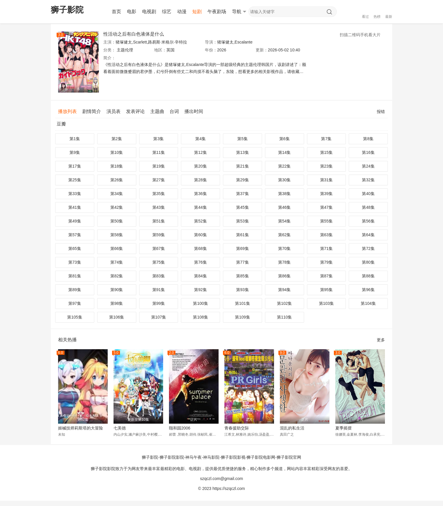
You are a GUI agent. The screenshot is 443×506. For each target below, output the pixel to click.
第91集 (158, 289)
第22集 (284, 166)
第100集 (200, 303)
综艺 (166, 11)
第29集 (242, 180)
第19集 (158, 166)
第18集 (116, 166)
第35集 (158, 193)
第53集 (242, 221)
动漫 (181, 11)
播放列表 (67, 111)
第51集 (158, 221)
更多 (381, 340)
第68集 (200, 248)
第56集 (368, 221)
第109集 (242, 317)
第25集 (74, 180)
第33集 (74, 193)
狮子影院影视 (233, 457)
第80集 (368, 262)
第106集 (116, 317)
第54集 (284, 221)
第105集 (74, 317)
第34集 (116, 193)
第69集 (242, 248)
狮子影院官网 (289, 457)
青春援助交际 (236, 428)
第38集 (284, 193)
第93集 (242, 289)
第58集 (116, 234)
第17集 (74, 166)
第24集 (368, 166)
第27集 (158, 180)
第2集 (116, 138)
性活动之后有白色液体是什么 (133, 34)
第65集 (74, 248)
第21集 (242, 166)
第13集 (242, 152)
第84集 (200, 276)
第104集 (368, 303)
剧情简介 (91, 111)
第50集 (116, 221)
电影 (131, 11)
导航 (239, 11)
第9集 (74, 152)
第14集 (284, 152)
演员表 (114, 111)
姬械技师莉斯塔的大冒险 (80, 428)
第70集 (284, 248)
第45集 (242, 207)
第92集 (200, 289)
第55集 (326, 221)
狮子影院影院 (172, 457)
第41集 (74, 207)
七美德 (120, 428)
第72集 (368, 248)
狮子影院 (150, 457)
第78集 (284, 262)
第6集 (284, 138)
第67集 (158, 248)
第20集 (200, 166)
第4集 (200, 138)
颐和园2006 (179, 428)
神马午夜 (193, 457)
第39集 (326, 193)
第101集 (242, 303)
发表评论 (135, 111)
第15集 (326, 152)
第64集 (368, 234)
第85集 (242, 276)
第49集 (74, 221)
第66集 (116, 248)
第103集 (326, 303)
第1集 (74, 138)
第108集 (200, 317)
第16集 (368, 152)
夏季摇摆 (343, 428)
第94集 (284, 289)
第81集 (74, 276)
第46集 (284, 207)
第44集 (200, 207)
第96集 (368, 289)
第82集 (116, 276)
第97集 (74, 303)
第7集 (326, 138)
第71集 (326, 248)
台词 (174, 111)
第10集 (116, 152)
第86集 (284, 276)
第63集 (326, 234)
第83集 (158, 276)
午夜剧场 (216, 11)
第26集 (116, 180)
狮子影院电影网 (261, 457)
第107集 (158, 317)
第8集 (368, 138)
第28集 (200, 180)
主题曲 (157, 111)
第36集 (200, 193)
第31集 (326, 180)
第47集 (326, 207)
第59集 (158, 234)
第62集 (284, 234)
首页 (116, 11)
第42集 (116, 207)
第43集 (158, 207)
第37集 (242, 193)
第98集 (116, 303)
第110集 (284, 317)
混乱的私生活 (292, 428)
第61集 (242, 234)
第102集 (284, 303)
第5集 (242, 138)
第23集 (326, 166)
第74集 (116, 262)
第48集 (368, 207)
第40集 (368, 193)
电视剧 (149, 11)
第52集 (200, 221)
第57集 (74, 234)
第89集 (74, 289)
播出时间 (193, 111)
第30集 (284, 180)
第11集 (158, 152)
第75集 (158, 262)
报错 (381, 111)
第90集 (116, 289)
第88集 (368, 276)
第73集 (74, 262)
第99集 (158, 303)
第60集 (200, 234)
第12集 (200, 152)
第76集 (200, 262)
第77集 (242, 262)
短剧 (197, 11)
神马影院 (211, 457)
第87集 (326, 276)
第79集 (326, 262)
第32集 (368, 180)
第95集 (326, 289)
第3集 (158, 138)
